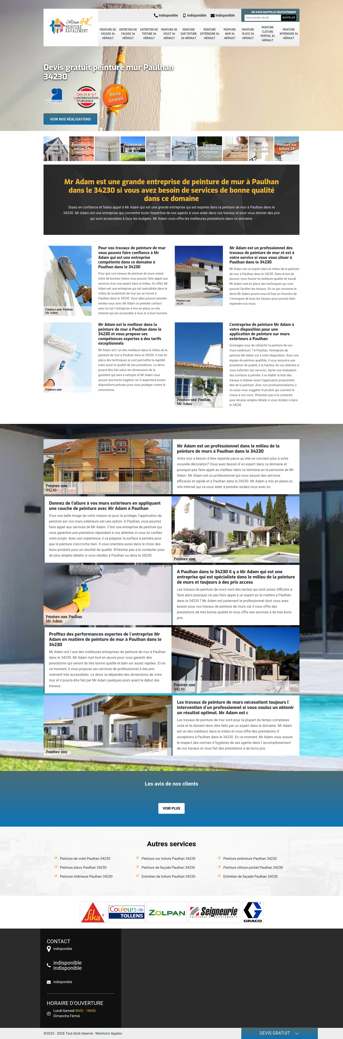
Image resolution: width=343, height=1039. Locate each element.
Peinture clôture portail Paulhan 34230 (253, 867)
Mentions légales (109, 1033)
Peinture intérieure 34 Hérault (289, 34)
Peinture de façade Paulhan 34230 (168, 867)
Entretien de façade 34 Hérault (128, 34)
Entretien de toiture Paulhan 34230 (168, 876)
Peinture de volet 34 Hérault (169, 34)
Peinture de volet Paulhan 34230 (85, 859)
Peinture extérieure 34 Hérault (209, 34)
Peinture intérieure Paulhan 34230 (86, 876)
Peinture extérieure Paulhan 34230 (250, 859)
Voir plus (171, 808)
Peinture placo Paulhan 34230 (83, 867)
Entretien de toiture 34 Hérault (149, 34)
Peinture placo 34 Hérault (248, 34)
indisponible (166, 15)
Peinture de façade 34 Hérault (108, 34)
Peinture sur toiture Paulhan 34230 (168, 859)
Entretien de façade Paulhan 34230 (250, 876)
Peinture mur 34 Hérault (230, 34)
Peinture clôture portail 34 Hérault (268, 34)
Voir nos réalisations (70, 119)
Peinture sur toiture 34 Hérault (189, 34)
